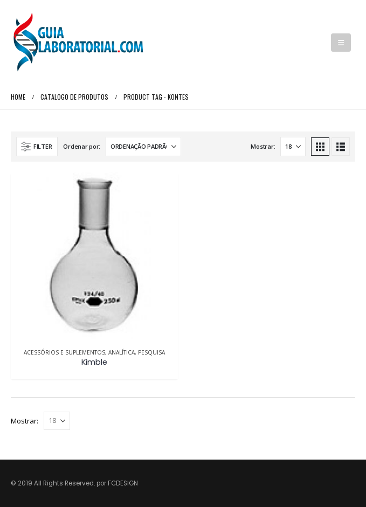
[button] (341, 42)
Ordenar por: (81, 146)
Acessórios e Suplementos (64, 352)
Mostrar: (263, 146)
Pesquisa (151, 352)
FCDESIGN (123, 483)
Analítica (121, 352)
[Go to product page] (94, 255)
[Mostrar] (293, 146)
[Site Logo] (78, 42)
